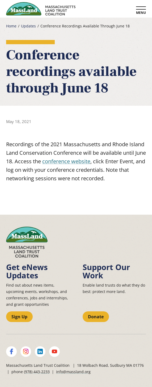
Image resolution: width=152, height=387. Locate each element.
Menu (141, 12)
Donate (96, 317)
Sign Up (19, 317)
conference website (66, 161)
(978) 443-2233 (37, 371)
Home (11, 26)
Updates (28, 26)
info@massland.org (73, 371)
